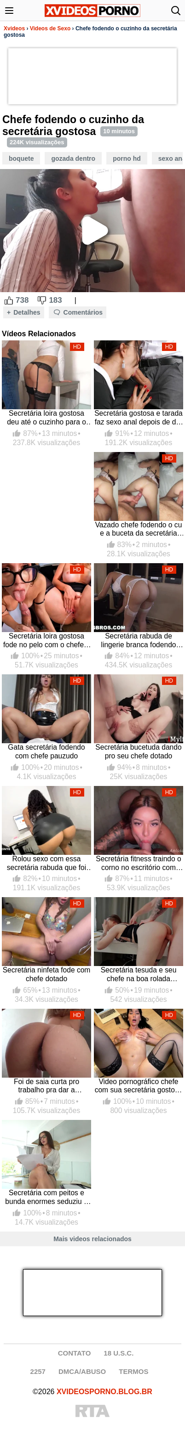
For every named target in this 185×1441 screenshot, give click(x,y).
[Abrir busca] (175, 10)
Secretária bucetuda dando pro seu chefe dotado (138, 751)
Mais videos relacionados (92, 1239)
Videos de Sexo (50, 28)
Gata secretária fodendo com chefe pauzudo (46, 751)
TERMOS (133, 1371)
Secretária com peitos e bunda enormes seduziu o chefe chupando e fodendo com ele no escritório (46, 1197)
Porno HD (127, 158)
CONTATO (74, 1353)
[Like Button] (8, 300)
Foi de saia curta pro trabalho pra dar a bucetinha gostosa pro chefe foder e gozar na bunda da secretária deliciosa (46, 1086)
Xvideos (14, 28)
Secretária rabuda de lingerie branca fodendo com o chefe (138, 640)
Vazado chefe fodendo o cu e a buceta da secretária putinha (138, 529)
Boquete (21, 158)
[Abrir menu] (9, 10)
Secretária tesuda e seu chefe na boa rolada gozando (139, 974)
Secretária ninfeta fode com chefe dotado (47, 974)
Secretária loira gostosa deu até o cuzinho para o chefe (46, 417)
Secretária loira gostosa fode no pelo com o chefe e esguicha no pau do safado (46, 640)
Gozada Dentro (73, 158)
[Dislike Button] (41, 300)
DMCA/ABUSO (82, 1371)
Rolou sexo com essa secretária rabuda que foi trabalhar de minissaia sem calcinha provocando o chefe (46, 863)
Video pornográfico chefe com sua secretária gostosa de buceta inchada (139, 1086)
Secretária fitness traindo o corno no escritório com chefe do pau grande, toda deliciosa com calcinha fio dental (138, 863)
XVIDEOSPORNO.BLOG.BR (104, 1392)
